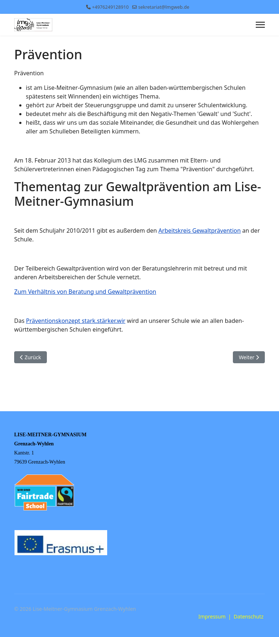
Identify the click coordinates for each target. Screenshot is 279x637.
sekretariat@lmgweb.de (163, 7)
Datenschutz (248, 616)
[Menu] (260, 25)
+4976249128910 (110, 7)
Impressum (212, 616)
